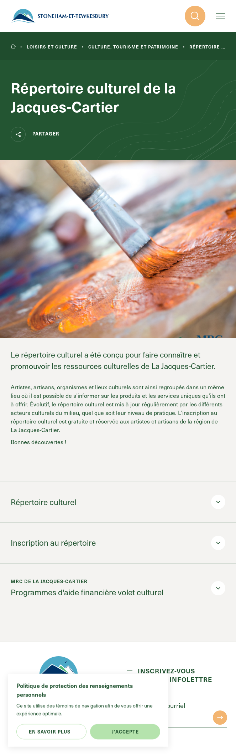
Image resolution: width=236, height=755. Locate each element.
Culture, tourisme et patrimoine (133, 46)
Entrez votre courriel (156, 705)
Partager (35, 134)
